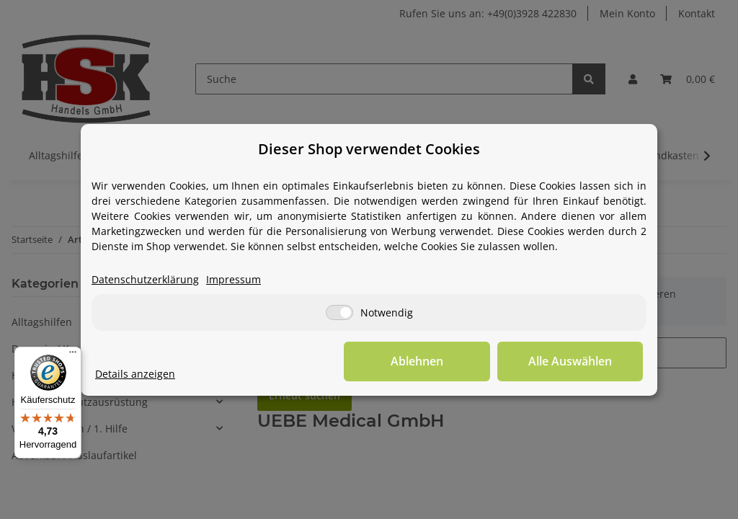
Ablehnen (420, 361)
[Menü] (72, 355)
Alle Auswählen (571, 361)
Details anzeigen (135, 374)
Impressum (233, 279)
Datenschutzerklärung (145, 279)
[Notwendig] (339, 312)
